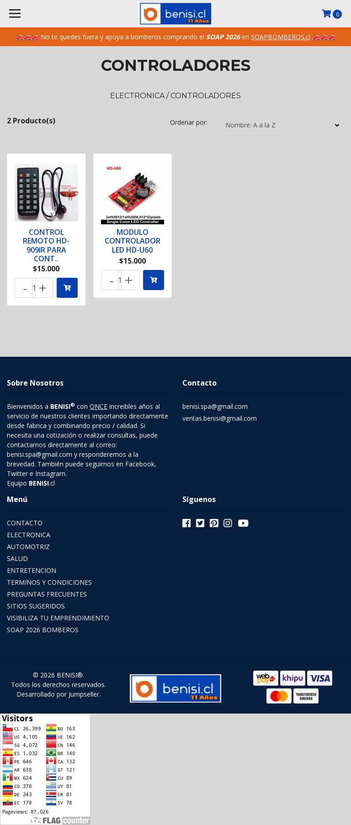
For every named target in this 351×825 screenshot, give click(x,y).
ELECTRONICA (28, 534)
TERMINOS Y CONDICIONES (49, 582)
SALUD (17, 558)
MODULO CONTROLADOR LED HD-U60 (132, 240)
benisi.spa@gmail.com (215, 406)
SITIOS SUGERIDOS (36, 606)
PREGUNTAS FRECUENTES (47, 594)
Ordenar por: (188, 122)
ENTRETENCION (31, 570)
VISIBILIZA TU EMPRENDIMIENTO (58, 617)
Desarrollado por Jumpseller (57, 694)
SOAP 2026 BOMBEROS (43, 629)
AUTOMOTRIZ (28, 546)
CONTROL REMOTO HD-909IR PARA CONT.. (46, 245)
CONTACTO (25, 522)
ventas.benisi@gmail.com (219, 418)
